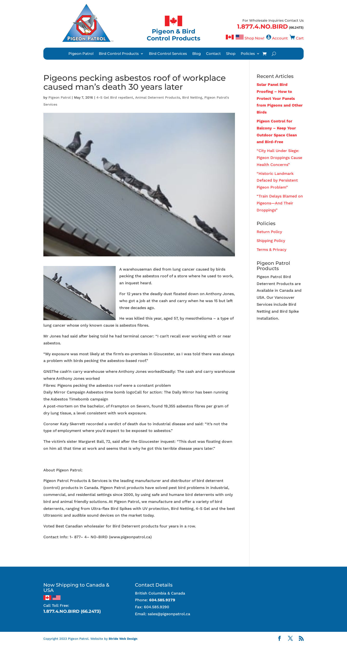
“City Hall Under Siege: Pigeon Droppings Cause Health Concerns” (279, 157)
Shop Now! (254, 38)
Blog (196, 54)
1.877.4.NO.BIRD (262, 26)
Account (280, 38)
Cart (300, 38)
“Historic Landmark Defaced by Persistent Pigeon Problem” (277, 180)
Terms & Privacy (271, 249)
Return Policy (269, 231)
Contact (213, 54)
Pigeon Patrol (80, 54)
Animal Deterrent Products (157, 97)
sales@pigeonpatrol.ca (169, 614)
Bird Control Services (168, 54)
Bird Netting (192, 97)
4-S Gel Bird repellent (114, 97)
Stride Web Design (123, 638)
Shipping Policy (271, 240)
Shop (230, 54)
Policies (248, 54)
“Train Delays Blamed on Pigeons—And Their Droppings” (280, 203)
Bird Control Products (119, 54)
